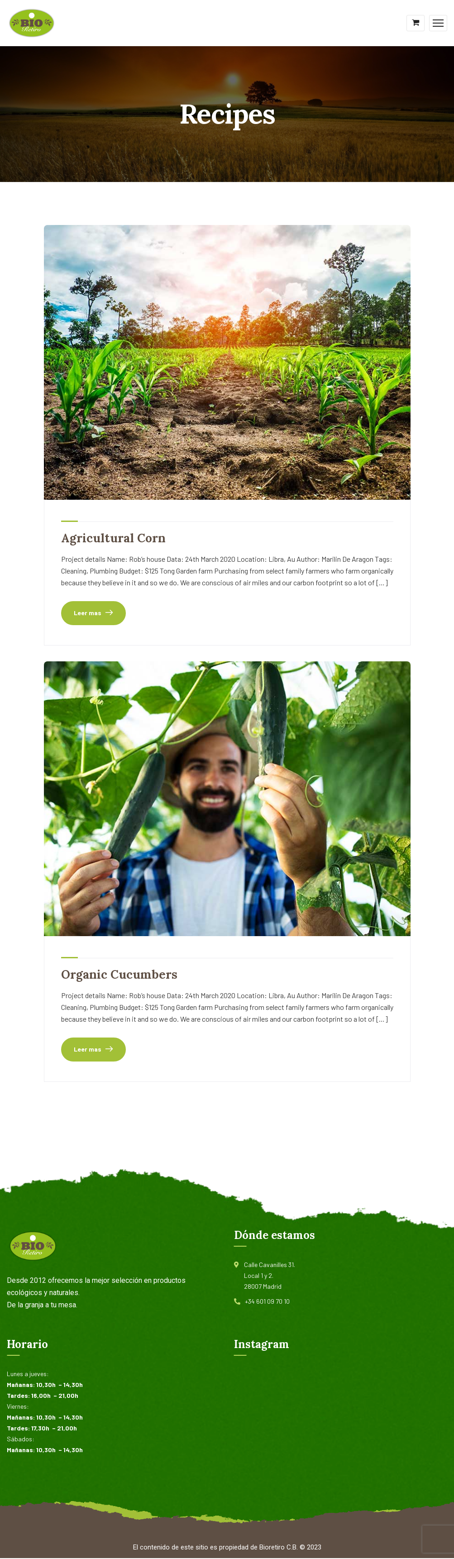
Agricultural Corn (115, 538)
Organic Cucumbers (121, 975)
